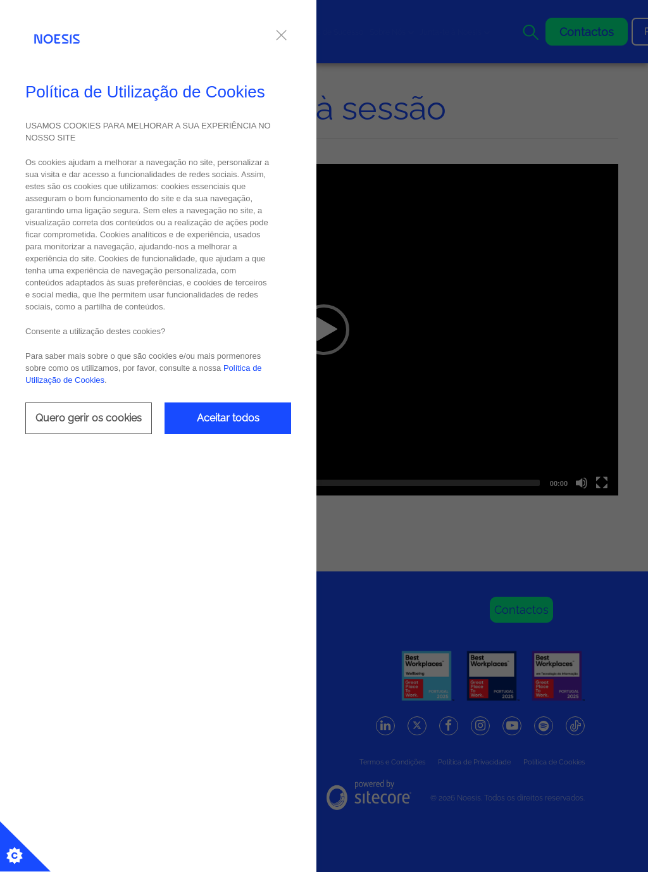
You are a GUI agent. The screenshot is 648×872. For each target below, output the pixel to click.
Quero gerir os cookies (88, 418)
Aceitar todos (228, 418)
